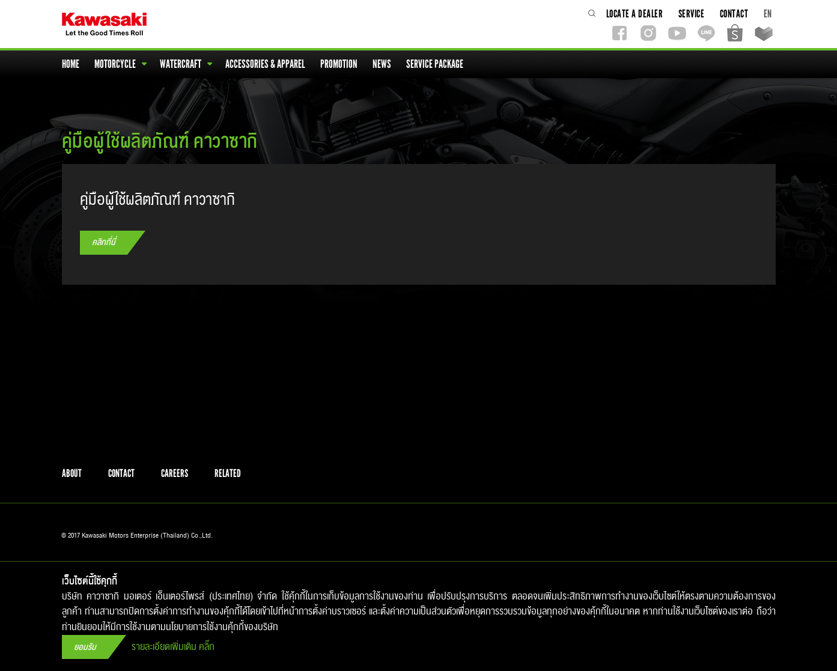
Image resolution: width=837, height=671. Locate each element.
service (692, 13)
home (71, 64)
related (228, 473)
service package (435, 64)
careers (174, 473)
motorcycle (120, 64)
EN (768, 13)
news (383, 64)
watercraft (186, 64)
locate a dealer (635, 13)
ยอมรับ (85, 647)
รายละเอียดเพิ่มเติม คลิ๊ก (173, 647)
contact (735, 13)
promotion (339, 64)
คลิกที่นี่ (103, 242)
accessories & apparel (266, 64)
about (72, 473)
